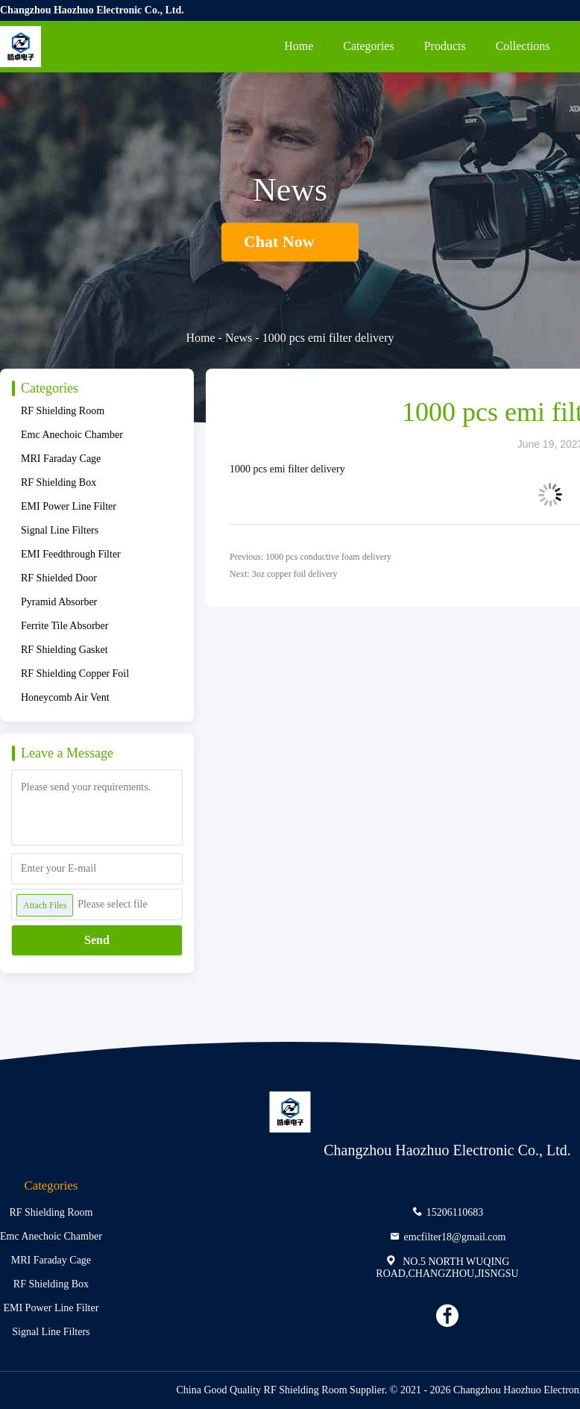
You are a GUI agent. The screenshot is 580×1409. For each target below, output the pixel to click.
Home (298, 46)
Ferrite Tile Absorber (64, 625)
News (238, 337)
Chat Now (290, 242)
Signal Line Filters (59, 530)
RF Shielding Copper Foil (75, 673)
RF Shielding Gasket (64, 649)
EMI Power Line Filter (68, 506)
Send (97, 940)
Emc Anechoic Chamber (72, 434)
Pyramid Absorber (59, 601)
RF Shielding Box (58, 482)
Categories (368, 46)
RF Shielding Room (62, 410)
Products (445, 46)
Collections (523, 46)
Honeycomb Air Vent (65, 697)
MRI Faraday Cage (61, 458)
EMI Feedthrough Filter (71, 554)
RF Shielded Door (59, 578)
